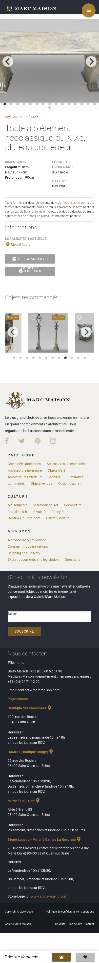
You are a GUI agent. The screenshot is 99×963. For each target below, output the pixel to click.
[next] (91, 61)
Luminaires (74, 477)
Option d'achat (69, 483)
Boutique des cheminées (30, 708)
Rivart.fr (39, 512)
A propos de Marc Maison (27, 540)
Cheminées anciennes (24, 464)
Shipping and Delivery (24, 553)
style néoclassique (67, 202)
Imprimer (30, 271)
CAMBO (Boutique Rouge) (31, 752)
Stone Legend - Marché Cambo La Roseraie (45, 839)
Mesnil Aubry (18, 245)
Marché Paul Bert (24, 801)
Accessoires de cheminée (66, 464)
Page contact (18, 699)
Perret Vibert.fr (57, 518)
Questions (72, 559)
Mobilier (54, 477)
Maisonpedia (17, 505)
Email (12, 613)
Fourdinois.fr (17, 512)
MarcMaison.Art (45, 505)
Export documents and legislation (33, 559)
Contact (89, 924)
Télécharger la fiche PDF (30, 258)
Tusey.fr (58, 512)
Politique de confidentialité (62, 911)
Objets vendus (41, 483)
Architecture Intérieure (25, 470)
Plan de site (75, 924)
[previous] (7, 61)
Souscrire (24, 631)
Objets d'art (56, 470)
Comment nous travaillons (28, 546)
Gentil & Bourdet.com (24, 518)
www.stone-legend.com (49, 896)
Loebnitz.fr (72, 505)
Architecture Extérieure (25, 477)
